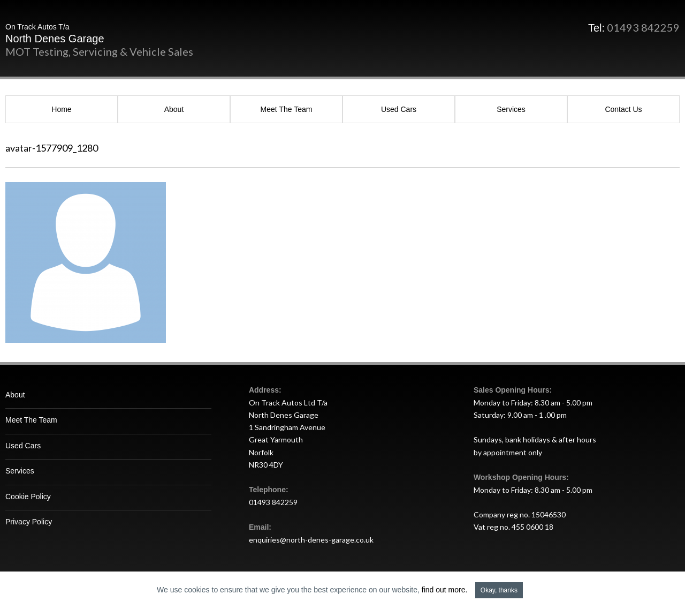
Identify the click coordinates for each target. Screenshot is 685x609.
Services (511, 109)
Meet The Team (287, 109)
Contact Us (623, 109)
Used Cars (398, 109)
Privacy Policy (28, 521)
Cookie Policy (28, 496)
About (174, 109)
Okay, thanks (499, 590)
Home (61, 109)
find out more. (445, 589)
